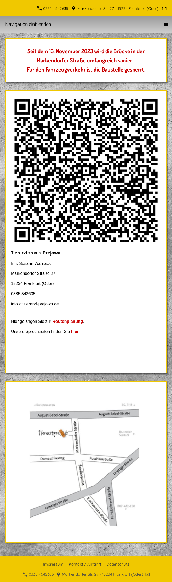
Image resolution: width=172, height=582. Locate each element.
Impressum (53, 564)
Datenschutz (117, 564)
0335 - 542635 (53, 8)
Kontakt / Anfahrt (85, 564)
